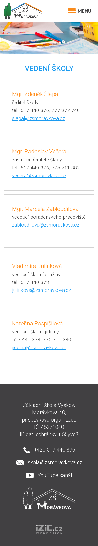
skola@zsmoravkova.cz (55, 462)
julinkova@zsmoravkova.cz (41, 290)
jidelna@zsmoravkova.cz (39, 348)
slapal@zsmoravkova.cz (38, 118)
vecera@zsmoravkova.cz (39, 176)
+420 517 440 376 (54, 450)
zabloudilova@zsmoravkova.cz (45, 225)
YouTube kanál (55, 475)
